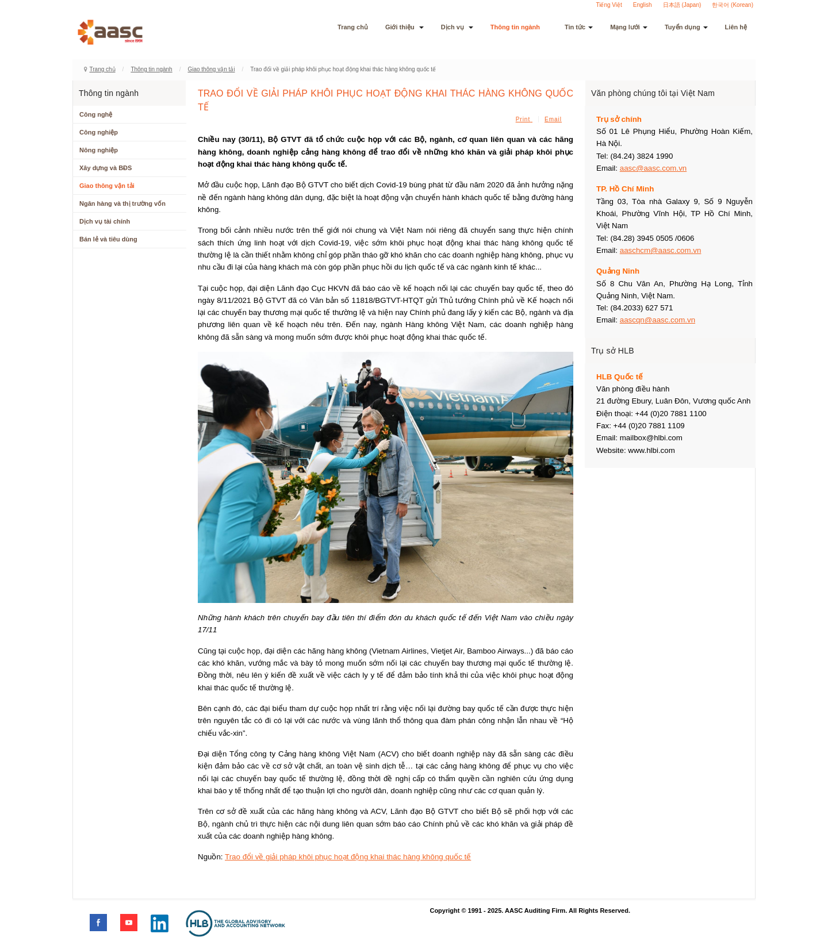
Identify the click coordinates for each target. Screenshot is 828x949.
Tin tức (579, 27)
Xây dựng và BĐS (105, 167)
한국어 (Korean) (732, 5)
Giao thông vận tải (211, 69)
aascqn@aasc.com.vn (657, 320)
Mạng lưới (628, 27)
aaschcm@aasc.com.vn (661, 250)
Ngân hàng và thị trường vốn (122, 203)
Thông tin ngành (518, 27)
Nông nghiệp (98, 150)
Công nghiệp (98, 132)
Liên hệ (736, 27)
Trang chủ (353, 27)
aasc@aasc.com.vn (653, 168)
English (642, 5)
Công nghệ (95, 114)
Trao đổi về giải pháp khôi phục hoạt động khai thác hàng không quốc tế (348, 856)
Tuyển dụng (686, 27)
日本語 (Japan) (682, 5)
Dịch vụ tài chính (104, 221)
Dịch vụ (457, 27)
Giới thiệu (404, 27)
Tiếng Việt (609, 5)
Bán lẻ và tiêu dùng (108, 239)
